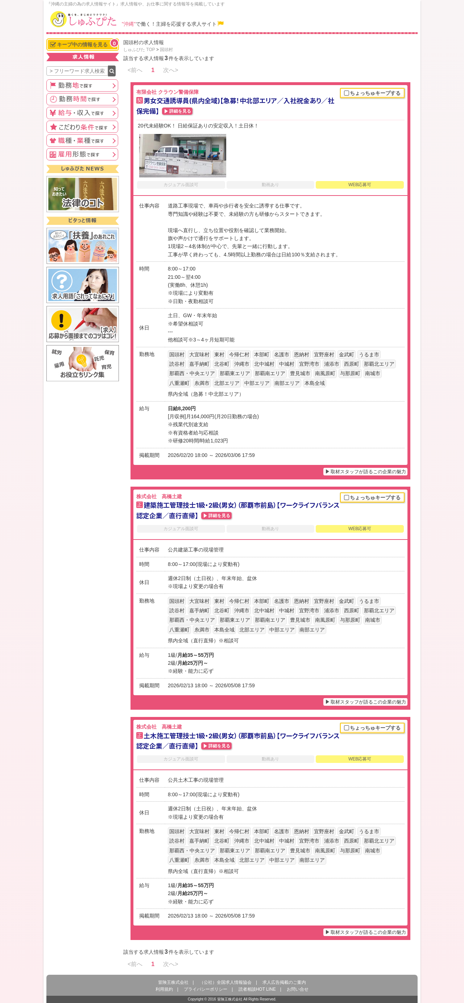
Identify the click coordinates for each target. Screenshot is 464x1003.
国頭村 (166, 49)
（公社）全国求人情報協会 (225, 982)
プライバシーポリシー (205, 989)
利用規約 (164, 989)
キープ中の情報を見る (84, 43)
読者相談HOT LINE (257, 989)
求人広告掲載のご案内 (284, 982)
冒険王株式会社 (173, 982)
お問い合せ (297, 989)
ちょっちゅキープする (372, 93)
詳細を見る (180, 111)
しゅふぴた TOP (139, 49)
